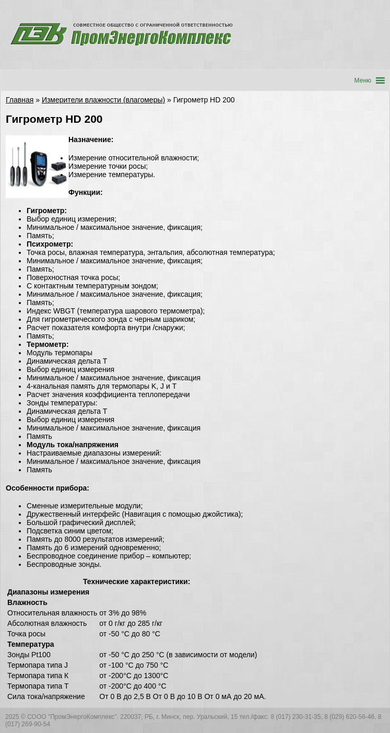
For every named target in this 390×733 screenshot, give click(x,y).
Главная (19, 100)
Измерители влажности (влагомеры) (103, 100)
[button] (362, 80)
